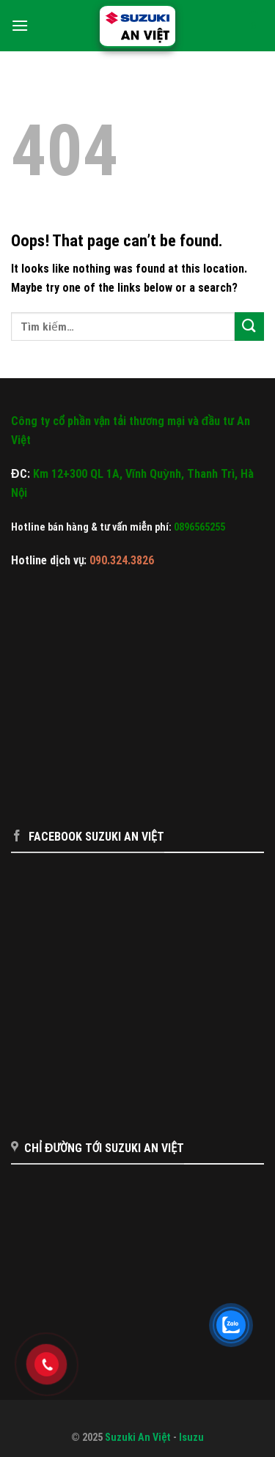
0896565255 (199, 527)
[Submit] (249, 326)
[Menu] (20, 25)
